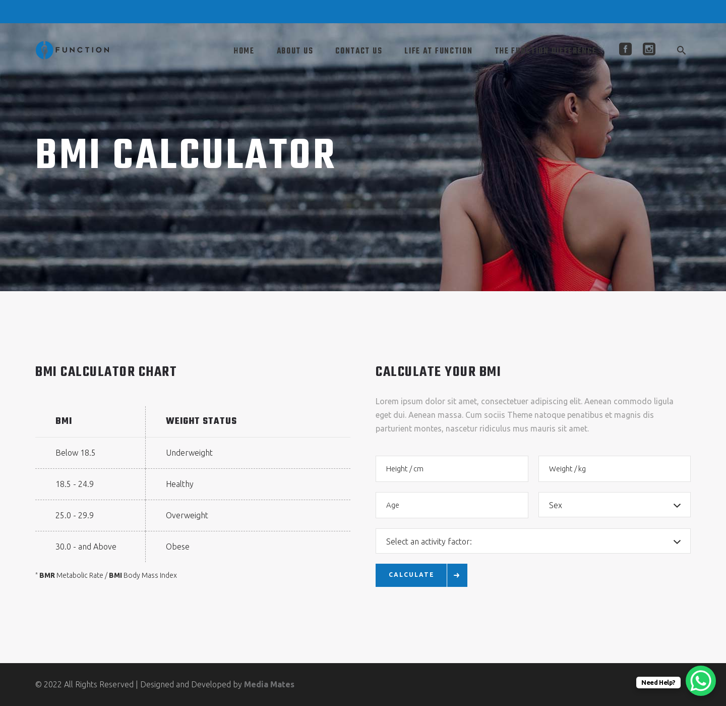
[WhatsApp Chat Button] (701, 681)
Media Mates (269, 684)
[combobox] (614, 504)
